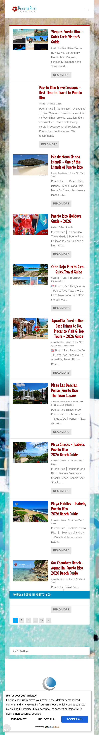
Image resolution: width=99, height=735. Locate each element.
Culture (54, 227)
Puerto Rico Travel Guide (62, 48)
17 (41, 620)
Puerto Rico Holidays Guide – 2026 (66, 219)
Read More (61, 75)
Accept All (74, 719)
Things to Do (68, 346)
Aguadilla (55, 342)
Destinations (66, 342)
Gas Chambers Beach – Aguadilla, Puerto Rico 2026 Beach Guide (67, 568)
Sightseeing (68, 405)
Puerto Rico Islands (59, 173)
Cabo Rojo (56, 278)
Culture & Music (66, 227)
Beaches (55, 461)
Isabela (63, 461)
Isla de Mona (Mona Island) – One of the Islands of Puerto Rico (67, 162)
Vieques (78, 48)
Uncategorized (57, 281)
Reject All (46, 719)
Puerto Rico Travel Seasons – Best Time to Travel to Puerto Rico (60, 92)
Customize (19, 719)
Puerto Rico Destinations (73, 278)
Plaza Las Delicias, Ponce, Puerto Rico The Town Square (64, 390)
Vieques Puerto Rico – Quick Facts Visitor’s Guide (67, 36)
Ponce (69, 401)
